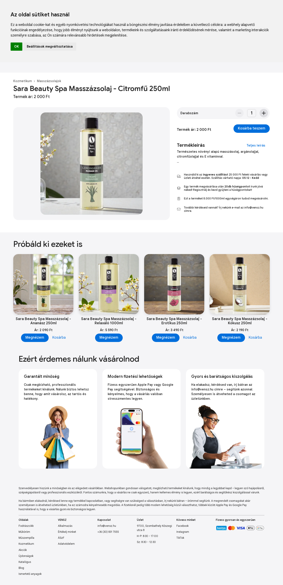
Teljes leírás (256, 145)
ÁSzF (61, 537)
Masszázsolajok (49, 81)
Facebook (182, 525)
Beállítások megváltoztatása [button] (50, 46)
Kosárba (59, 337)
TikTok (180, 537)
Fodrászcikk (26, 525)
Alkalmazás (65, 525)
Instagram (182, 531)
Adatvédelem (66, 543)
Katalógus (25, 562)
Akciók (23, 550)
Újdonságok (26, 556)
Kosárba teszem (251, 128)
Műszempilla (26, 537)
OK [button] (16, 46)
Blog (21, 568)
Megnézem (34, 337)
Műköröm (24, 531)
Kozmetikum (22, 81)
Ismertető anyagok (30, 573)
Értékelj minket (67, 531)
